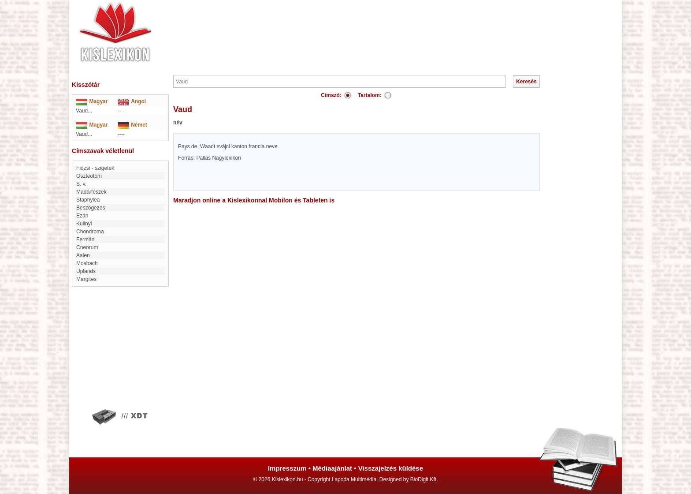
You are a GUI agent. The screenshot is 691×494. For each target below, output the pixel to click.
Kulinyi (84, 224)
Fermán (85, 239)
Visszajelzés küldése (390, 468)
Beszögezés (90, 208)
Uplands (86, 271)
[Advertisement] (372, 26)
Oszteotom (89, 176)
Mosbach (87, 263)
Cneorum (87, 247)
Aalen (83, 255)
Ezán (82, 216)
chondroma (90, 231)
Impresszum (287, 468)
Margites (86, 279)
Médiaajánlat (332, 468)
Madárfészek (91, 192)
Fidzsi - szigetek (95, 168)
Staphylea (88, 200)
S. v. (81, 184)
